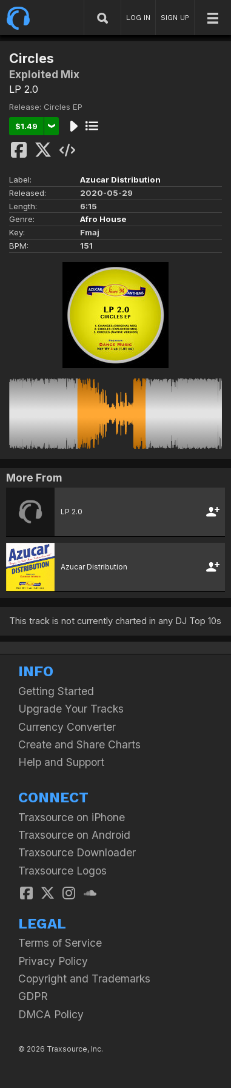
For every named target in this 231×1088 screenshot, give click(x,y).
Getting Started (56, 691)
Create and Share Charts (79, 744)
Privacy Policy (53, 961)
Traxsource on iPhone (71, 817)
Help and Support (61, 762)
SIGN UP (175, 17)
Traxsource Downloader (77, 852)
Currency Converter (67, 726)
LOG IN (138, 17)
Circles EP (63, 107)
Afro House (103, 219)
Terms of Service (60, 942)
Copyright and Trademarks (84, 978)
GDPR (33, 996)
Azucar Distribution (120, 179)
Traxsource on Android (74, 834)
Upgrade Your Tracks (71, 708)
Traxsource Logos (62, 870)
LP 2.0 (23, 89)
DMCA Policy (51, 1014)
